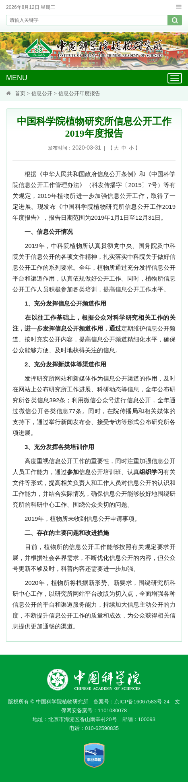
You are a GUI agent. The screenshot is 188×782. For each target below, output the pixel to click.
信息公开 (41, 93)
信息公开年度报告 (79, 93)
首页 (20, 93)
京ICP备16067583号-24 (141, 702)
